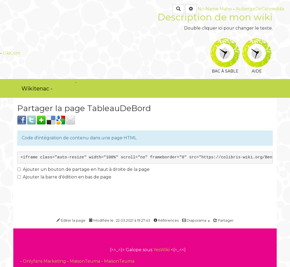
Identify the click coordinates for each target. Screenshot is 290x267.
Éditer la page (71, 220)
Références (166, 220)
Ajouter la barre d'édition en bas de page (64, 177)
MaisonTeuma (85, 261)
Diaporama (196, 220)
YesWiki (161, 249)
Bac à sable (225, 42)
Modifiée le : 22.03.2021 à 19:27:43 (119, 220)
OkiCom (11, 53)
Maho (226, 8)
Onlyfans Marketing (45, 261)
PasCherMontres (74, 88)
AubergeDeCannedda (260, 8)
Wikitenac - (36, 88)
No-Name (208, 8)
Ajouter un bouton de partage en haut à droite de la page (83, 169)
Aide (257, 42)
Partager (223, 220)
